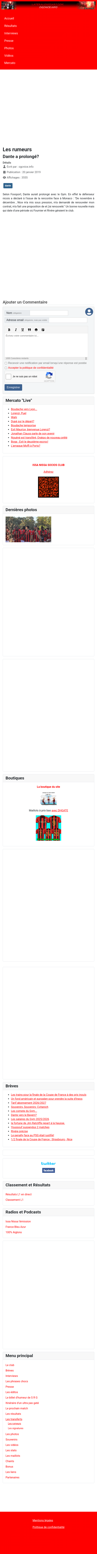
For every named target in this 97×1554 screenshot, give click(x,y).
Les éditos (12, 1392)
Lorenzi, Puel (18, 413)
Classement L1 (14, 1199)
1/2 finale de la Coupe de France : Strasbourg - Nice (41, 1139)
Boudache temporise (23, 425)
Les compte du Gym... (24, 1111)
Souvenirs (11, 1439)
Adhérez (48, 471)
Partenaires (12, 1477)
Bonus (9, 1466)
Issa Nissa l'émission (18, 1221)
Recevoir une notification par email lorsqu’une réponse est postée (47, 363)
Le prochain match (17, 1408)
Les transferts (14, 1419)
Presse (9, 40)
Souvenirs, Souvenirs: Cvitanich (29, 1107)
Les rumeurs (14, 1423)
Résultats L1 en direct (19, 1194)
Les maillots (13, 1455)
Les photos (12, 1434)
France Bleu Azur (16, 1226)
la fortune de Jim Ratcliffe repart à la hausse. (38, 1123)
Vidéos (9, 55)
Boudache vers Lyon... (24, 409)
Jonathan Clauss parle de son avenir (32, 433)
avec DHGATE (60, 810)
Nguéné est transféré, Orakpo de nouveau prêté (39, 437)
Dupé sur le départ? (22, 421)
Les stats (11, 1450)
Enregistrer (13, 387)
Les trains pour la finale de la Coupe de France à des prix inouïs (48, 1094)
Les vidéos (12, 1445)
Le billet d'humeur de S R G (22, 1397)
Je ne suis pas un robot (25, 376)
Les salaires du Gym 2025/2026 (30, 1119)
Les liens (11, 1472)
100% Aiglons (14, 1232)
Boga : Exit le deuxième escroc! (29, 441)
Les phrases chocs (17, 1381)
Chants (10, 1461)
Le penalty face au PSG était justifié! (32, 1135)
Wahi (14, 417)
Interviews (11, 33)
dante (8, 185)
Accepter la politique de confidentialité (31, 367)
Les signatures (15, 1428)
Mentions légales (43, 1520)
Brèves (10, 1370)
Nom (14, 312)
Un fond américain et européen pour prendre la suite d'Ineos (46, 1098)
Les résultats (13, 1413)
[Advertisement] (35, 106)
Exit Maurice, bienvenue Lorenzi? (30, 429)
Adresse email (26, 320)
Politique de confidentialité (49, 1527)
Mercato (9, 63)
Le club (10, 1365)
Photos (9, 48)
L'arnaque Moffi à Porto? (25, 445)
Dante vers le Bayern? (24, 1115)
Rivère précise (19, 1131)
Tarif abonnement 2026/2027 (28, 1102)
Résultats (10, 26)
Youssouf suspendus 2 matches (30, 1127)
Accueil (9, 18)
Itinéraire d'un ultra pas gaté (22, 1403)
